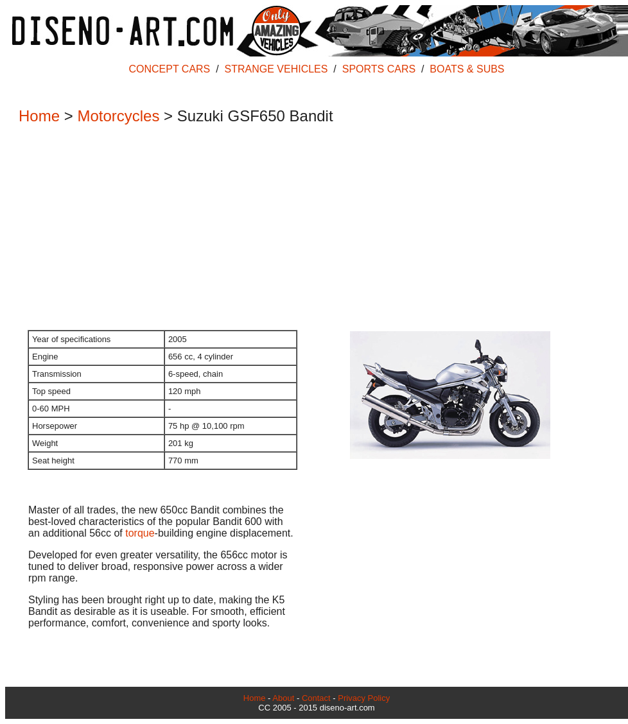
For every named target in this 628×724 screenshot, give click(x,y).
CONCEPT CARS (169, 69)
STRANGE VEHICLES (276, 69)
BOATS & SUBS (467, 69)
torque (139, 533)
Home (39, 116)
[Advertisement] (310, 228)
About (283, 698)
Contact (316, 698)
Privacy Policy (364, 698)
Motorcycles (118, 116)
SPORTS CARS (378, 69)
